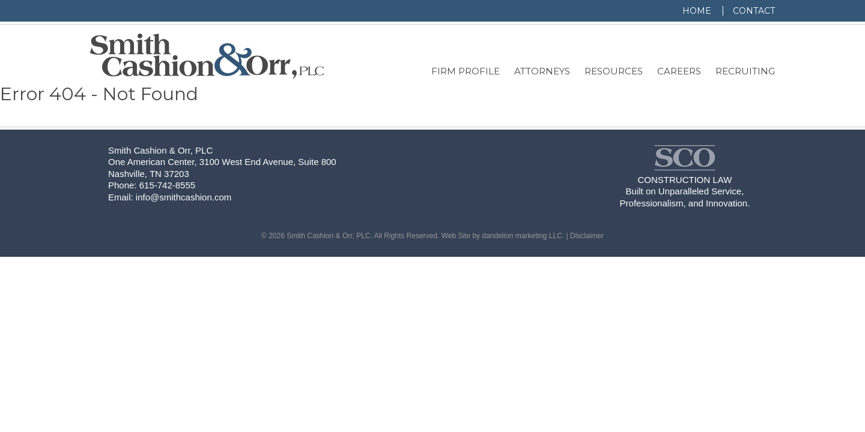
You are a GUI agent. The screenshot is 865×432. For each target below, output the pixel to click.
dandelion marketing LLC (522, 236)
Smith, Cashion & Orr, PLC (207, 56)
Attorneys (542, 71)
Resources (613, 71)
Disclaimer (587, 236)
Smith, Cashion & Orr (684, 158)
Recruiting (745, 71)
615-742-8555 (167, 185)
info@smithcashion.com (183, 197)
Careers (679, 71)
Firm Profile (465, 71)
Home (696, 10)
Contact (754, 10)
